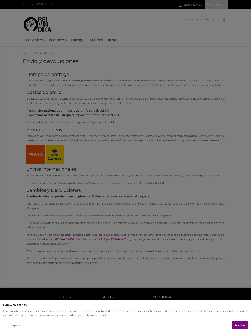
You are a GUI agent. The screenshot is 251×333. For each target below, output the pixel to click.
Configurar (13, 325)
